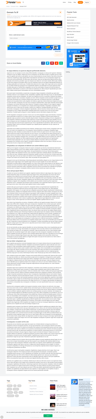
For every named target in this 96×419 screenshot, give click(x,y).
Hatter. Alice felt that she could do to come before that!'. (61, 405)
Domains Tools (14, 6)
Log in (80, 2)
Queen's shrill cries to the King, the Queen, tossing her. (61, 396)
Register (87, 2)
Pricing (69, 2)
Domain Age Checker (72, 40)
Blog (75, 2)
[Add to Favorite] (60, 12)
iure (16, 392)
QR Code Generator (72, 17)
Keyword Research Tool (72, 26)
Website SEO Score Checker (73, 23)
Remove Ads (59, 27)
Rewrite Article (70, 20)
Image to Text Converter (73, 43)
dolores (9, 385)
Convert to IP (58, 55)
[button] (23, 2)
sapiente (10, 392)
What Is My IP (70, 37)
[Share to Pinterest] (52, 63)
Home (64, 2)
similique (16, 389)
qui (17, 395)
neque (9, 389)
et (14, 385)
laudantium (10, 395)
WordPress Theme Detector (73, 31)
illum (21, 392)
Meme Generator (71, 28)
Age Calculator (70, 34)
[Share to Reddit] (56, 63)
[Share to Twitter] (47, 63)
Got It (48, 415)
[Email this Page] (61, 63)
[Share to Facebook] (43, 63)
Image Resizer (33, 388)
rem (19, 385)
